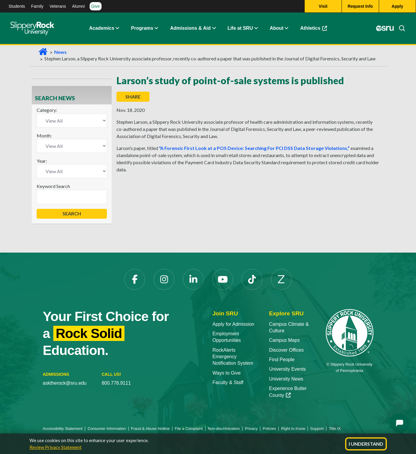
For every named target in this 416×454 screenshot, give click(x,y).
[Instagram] (164, 279)
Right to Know (293, 428)
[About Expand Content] (156, 28)
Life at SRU (240, 28)
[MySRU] (385, 28)
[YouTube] (222, 279)
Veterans (57, 6)
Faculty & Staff (228, 382)
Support (317, 428)
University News (286, 378)
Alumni (78, 6)
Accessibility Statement (63, 428)
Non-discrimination (224, 428)
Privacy (251, 428)
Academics (101, 28)
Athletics (313, 28)
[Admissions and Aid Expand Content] (213, 28)
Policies (269, 428)
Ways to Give (227, 372)
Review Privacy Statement (55, 447)
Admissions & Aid (190, 28)
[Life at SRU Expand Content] (255, 28)
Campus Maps (284, 340)
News (60, 52)
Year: (42, 161)
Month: (44, 135)
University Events (287, 369)
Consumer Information (107, 428)
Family (37, 6)
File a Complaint (189, 428)
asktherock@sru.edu (65, 383)
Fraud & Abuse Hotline (150, 428)
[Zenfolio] (281, 279)
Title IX (335, 428)
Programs (142, 28)
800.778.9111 (116, 383)
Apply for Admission (234, 324)
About (276, 28)
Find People (282, 359)
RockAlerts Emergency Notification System (233, 356)
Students (17, 6)
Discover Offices (286, 350)
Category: (47, 110)
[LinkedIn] (193, 279)
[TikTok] (252, 279)
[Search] (400, 28)
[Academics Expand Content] (117, 28)
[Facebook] (134, 279)
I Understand (366, 444)
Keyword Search (53, 186)
